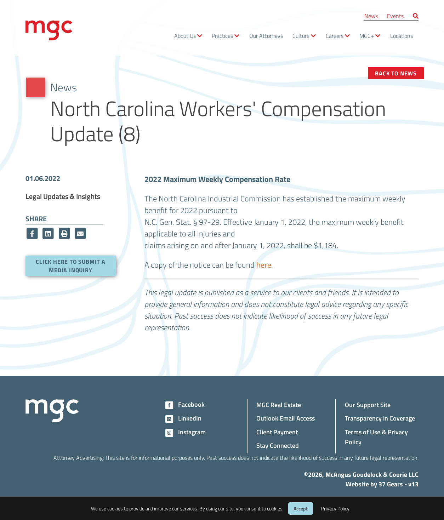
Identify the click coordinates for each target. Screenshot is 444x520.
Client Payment (277, 431)
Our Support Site (368, 404)
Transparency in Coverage (380, 417)
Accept (301, 508)
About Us (185, 35)
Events (395, 15)
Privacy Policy (335, 508)
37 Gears (390, 483)
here (263, 264)
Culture (300, 35)
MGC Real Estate (278, 404)
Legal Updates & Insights (62, 196)
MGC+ (366, 35)
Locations (401, 35)
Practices (222, 35)
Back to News (396, 73)
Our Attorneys (266, 35)
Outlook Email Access (285, 417)
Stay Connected (277, 445)
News (371, 15)
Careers (334, 35)
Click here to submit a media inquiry (71, 265)
